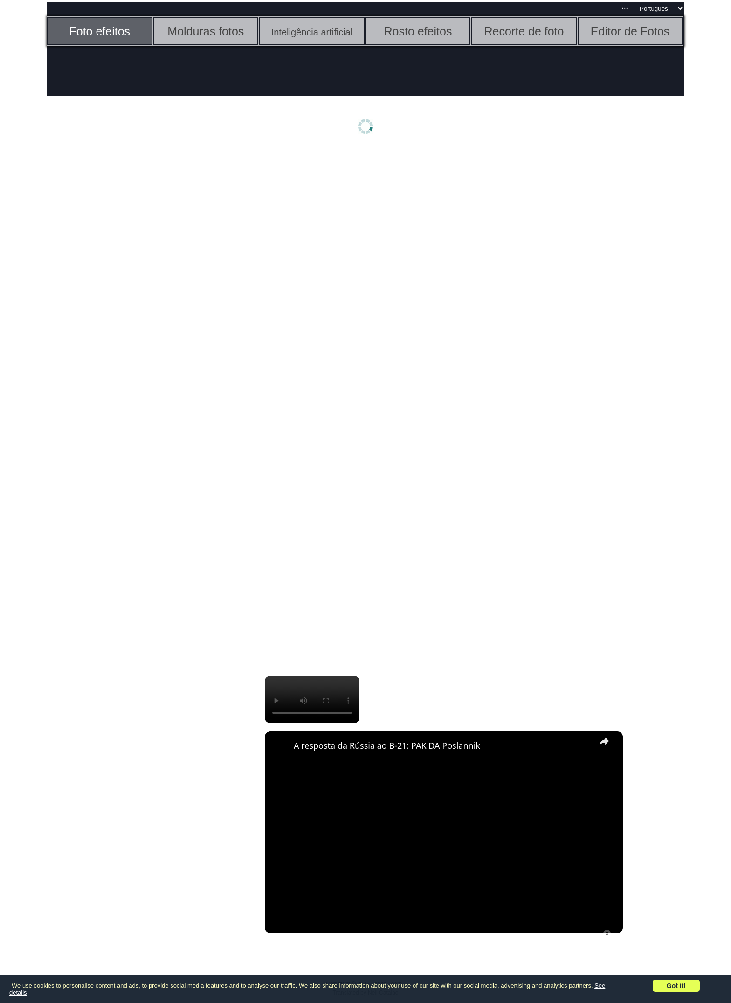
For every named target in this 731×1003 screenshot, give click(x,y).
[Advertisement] (119, 297)
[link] (279, 746)
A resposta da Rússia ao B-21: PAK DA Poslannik (387, 745)
